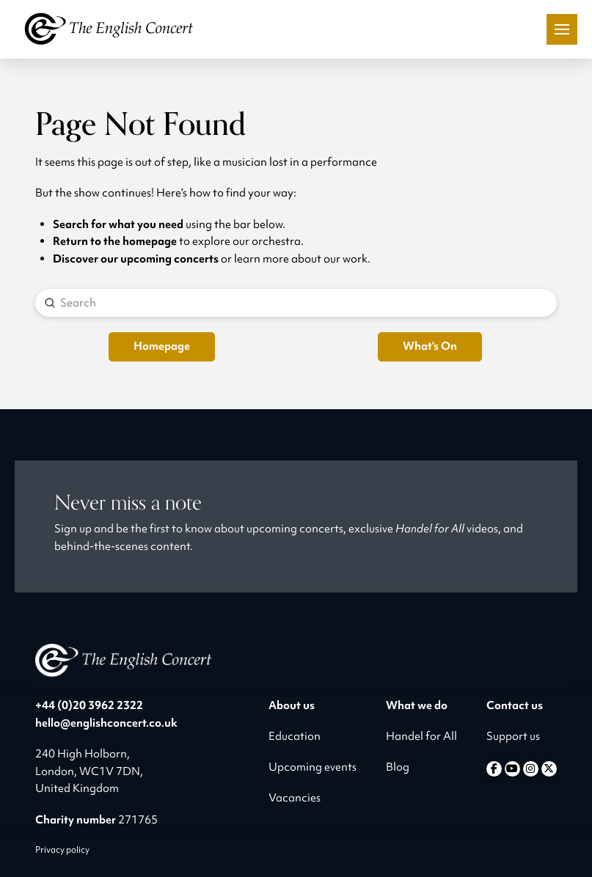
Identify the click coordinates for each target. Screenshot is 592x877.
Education (294, 736)
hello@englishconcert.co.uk (106, 723)
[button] (562, 29)
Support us (513, 736)
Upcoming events (312, 767)
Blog (397, 767)
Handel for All (421, 736)
